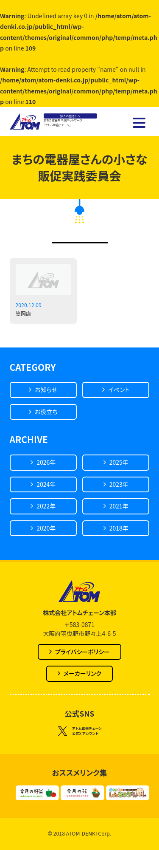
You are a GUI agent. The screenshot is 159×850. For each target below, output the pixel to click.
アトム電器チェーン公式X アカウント (79, 731)
